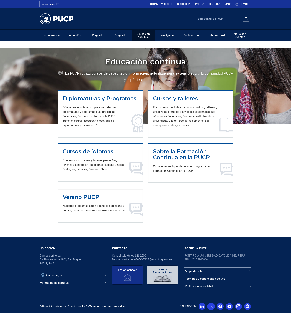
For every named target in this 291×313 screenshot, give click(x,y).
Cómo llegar (54, 275)
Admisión (75, 35)
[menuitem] (160, 4)
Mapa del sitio (194, 271)
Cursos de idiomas (88, 151)
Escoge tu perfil (49, 4)
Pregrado (97, 35)
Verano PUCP (81, 197)
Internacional (217, 35)
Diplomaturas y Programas (99, 98)
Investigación (167, 35)
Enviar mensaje (127, 270)
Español (245, 4)
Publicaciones (192, 35)
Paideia (199, 4)
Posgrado (120, 35)
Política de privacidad (199, 286)
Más (228, 4)
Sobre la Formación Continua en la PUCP (181, 154)
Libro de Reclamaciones (162, 270)
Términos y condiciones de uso (205, 278)
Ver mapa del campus (54, 282)
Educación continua (143, 35)
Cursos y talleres (175, 98)
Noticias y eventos (240, 35)
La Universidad (52, 35)
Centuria (214, 4)
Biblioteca (183, 4)
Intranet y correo (160, 4)
